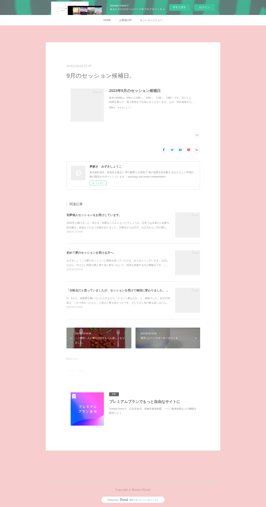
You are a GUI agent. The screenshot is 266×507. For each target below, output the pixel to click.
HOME (107, 20)
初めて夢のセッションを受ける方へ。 (91, 252)
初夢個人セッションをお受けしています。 (94, 215)
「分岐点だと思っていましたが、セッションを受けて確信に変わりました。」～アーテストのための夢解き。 (137, 290)
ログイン (204, 7)
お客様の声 (125, 20)
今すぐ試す (179, 7)
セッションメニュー (151, 20)
